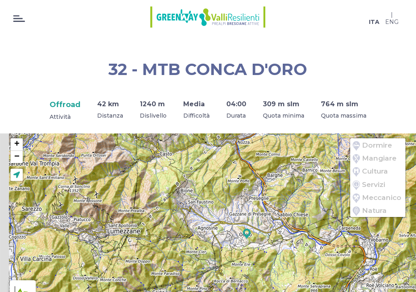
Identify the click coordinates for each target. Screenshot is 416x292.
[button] (247, 234)
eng (392, 22)
